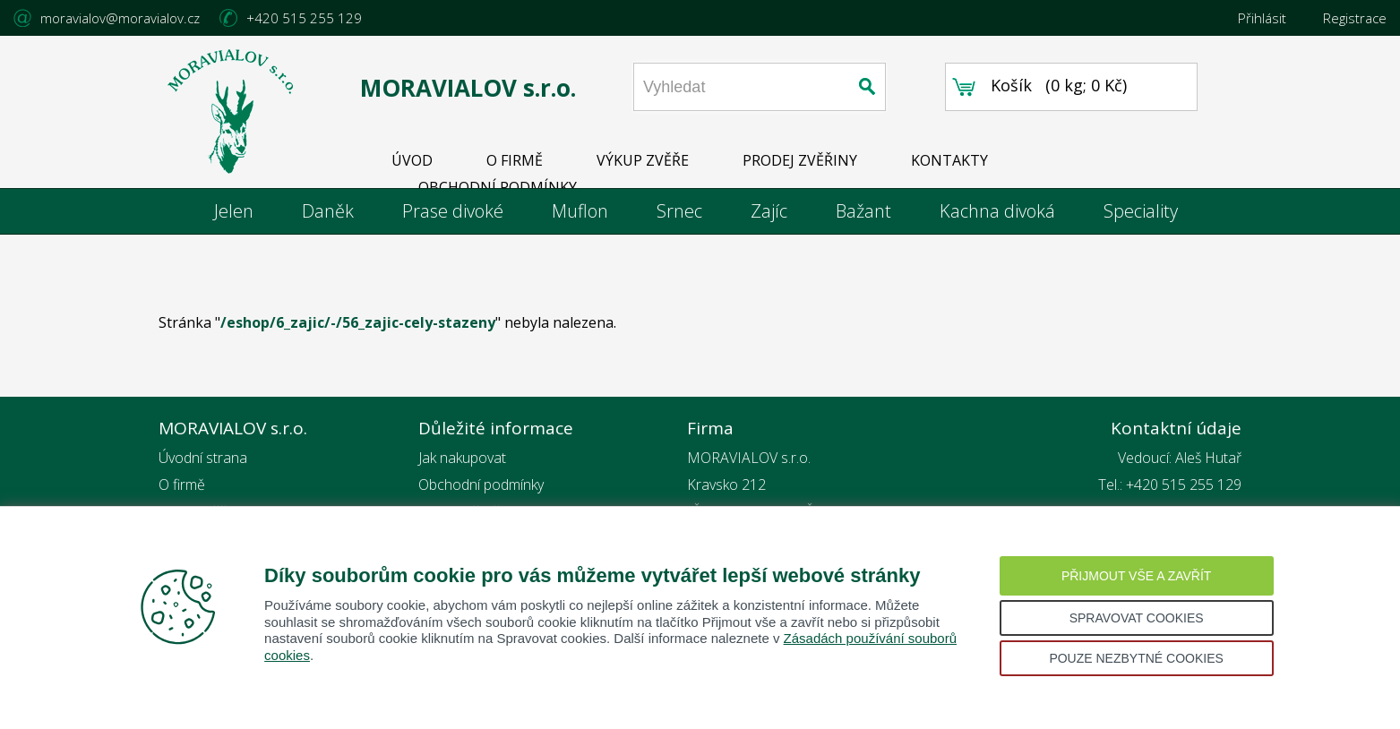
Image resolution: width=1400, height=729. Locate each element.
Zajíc (769, 211)
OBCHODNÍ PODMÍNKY (497, 187)
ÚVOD (412, 160)
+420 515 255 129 (304, 18)
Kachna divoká (997, 211)
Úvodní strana (203, 457)
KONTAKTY (949, 160)
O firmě (182, 484)
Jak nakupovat (462, 457)
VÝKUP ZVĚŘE (643, 160)
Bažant (863, 211)
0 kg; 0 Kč (1086, 85)
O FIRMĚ (514, 160)
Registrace (1355, 18)
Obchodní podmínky (481, 484)
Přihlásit (1262, 18)
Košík (1011, 85)
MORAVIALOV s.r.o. (468, 88)
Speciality (1141, 211)
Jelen (233, 211)
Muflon (580, 211)
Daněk (328, 211)
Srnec (679, 211)
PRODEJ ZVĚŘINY (800, 160)
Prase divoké (452, 211)
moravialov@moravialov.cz (120, 18)
